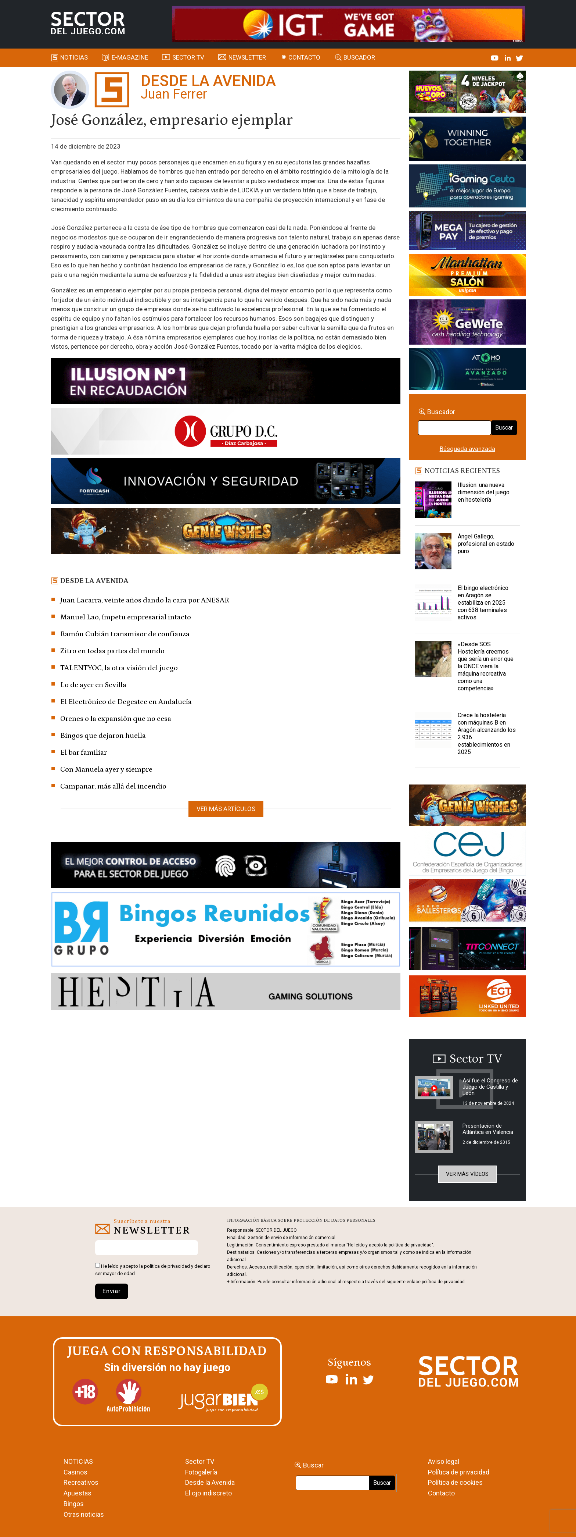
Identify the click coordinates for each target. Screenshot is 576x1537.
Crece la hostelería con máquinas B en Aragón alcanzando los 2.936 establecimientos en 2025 (487, 733)
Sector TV (199, 1461)
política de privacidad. (444, 1281)
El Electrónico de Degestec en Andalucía (126, 702)
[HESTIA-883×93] (225, 992)
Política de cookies (455, 1482)
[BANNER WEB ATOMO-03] (467, 370)
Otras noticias (84, 1514)
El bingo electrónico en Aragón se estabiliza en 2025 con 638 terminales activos (483, 602)
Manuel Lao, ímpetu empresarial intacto (125, 617)
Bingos (74, 1504)
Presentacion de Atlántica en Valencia (487, 1128)
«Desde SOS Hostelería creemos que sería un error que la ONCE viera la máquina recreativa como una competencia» (486, 666)
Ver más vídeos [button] (467, 1174)
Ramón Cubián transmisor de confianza (125, 634)
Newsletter (247, 57)
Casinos (75, 1472)
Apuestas (77, 1493)
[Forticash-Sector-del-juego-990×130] (225, 482)
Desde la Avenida (210, 1482)
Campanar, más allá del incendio (113, 786)
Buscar (504, 427)
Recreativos (81, 1482)
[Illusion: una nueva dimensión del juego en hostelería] (433, 499)
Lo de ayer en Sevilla (93, 685)
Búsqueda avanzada (467, 448)
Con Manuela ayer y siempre (106, 769)
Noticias (74, 57)
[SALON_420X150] (467, 276)
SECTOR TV (188, 57)
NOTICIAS (78, 1461)
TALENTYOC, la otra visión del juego (119, 668)
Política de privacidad (458, 1472)
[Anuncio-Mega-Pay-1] (467, 231)
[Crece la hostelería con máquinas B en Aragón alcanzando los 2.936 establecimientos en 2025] (433, 730)
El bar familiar (83, 752)
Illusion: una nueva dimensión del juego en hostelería (484, 492)
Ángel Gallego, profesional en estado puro (486, 544)
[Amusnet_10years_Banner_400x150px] (467, 140)
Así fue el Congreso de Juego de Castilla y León (490, 1086)
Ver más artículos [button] (226, 808)
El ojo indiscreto (208, 1493)
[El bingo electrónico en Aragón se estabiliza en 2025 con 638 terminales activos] (433, 602)
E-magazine (130, 57)
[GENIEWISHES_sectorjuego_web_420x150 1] (467, 806)
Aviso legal (443, 1461)
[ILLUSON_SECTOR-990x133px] (225, 382)
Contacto (304, 57)
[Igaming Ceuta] (467, 187)
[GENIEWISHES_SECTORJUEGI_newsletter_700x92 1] (225, 532)
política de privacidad (167, 1266)
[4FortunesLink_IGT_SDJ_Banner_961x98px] (348, 23)
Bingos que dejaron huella (103, 736)
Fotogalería (201, 1472)
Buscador (359, 57)
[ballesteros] (467, 902)
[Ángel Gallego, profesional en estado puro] (433, 551)
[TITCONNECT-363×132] (467, 950)
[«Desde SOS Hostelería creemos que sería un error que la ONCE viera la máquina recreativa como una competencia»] (433, 659)
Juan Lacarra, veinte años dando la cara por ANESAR (144, 600)
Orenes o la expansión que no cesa (115, 719)
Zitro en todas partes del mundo (112, 651)
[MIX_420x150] (467, 997)
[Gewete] (467, 323)
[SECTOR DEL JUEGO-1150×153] (225, 432)
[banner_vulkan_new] (225, 866)
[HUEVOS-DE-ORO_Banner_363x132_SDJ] (467, 93)
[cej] (467, 854)
